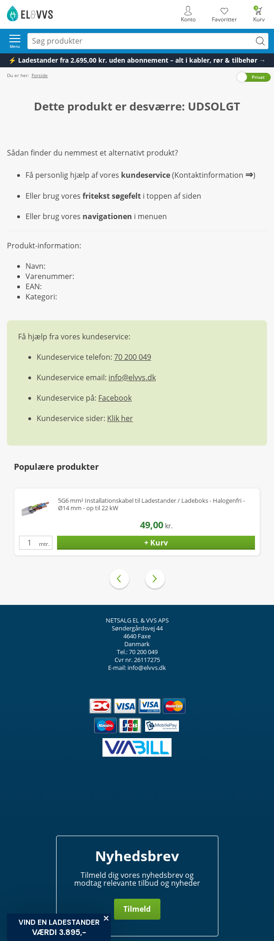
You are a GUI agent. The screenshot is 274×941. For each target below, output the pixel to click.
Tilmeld (137, 909)
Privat (258, 77)
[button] (59, 927)
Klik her (120, 418)
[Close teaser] (106, 918)
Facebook (115, 398)
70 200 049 (132, 357)
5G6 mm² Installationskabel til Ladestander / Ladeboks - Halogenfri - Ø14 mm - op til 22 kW (151, 504)
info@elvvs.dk (132, 377)
